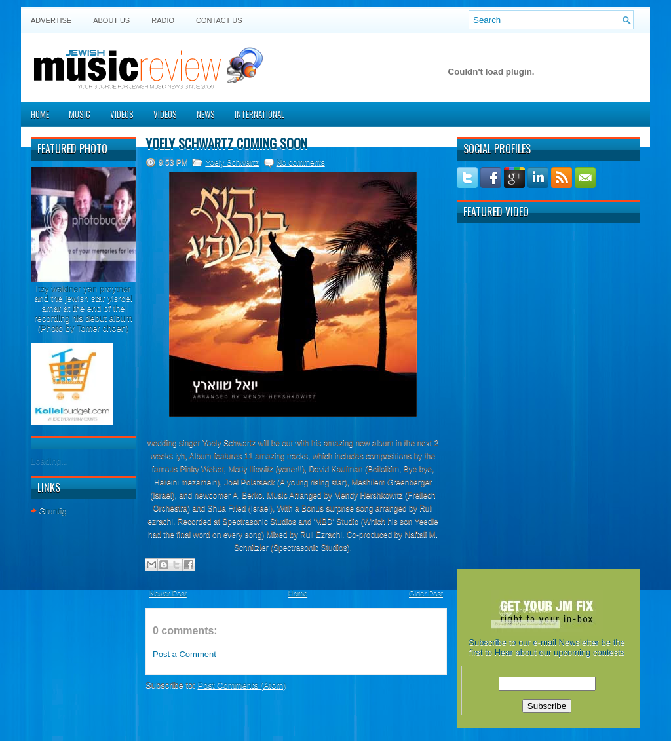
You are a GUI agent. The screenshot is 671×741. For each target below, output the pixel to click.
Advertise (51, 20)
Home (40, 114)
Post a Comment (184, 654)
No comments (301, 162)
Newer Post (168, 593)
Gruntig (53, 511)
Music (79, 114)
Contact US (219, 20)
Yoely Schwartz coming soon (226, 143)
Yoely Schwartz (232, 162)
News (206, 114)
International (259, 114)
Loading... (49, 461)
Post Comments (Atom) (242, 685)
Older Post (426, 593)
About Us (111, 20)
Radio (162, 20)
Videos (122, 114)
